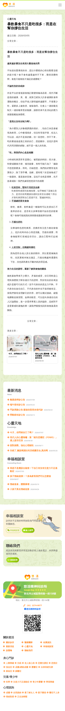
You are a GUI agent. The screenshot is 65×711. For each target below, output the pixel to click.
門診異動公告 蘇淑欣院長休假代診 (26, 409)
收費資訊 (47, 642)
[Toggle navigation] (60, 5)
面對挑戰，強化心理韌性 (22, 445)
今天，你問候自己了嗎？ (22, 432)
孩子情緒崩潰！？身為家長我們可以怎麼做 (30, 476)
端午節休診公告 (17, 404)
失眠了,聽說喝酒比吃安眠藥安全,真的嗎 (29, 450)
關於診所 (10, 642)
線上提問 (28, 530)
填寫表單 (13, 560)
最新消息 (10, 646)
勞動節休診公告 (17, 414)
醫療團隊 (28, 642)
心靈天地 (28, 646)
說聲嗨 (9, 650)
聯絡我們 (28, 650)
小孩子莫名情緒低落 (19, 489)
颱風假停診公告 (17, 399)
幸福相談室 (13, 530)
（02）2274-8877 (32, 605)
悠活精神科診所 (32, 609)
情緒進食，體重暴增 (19, 484)
